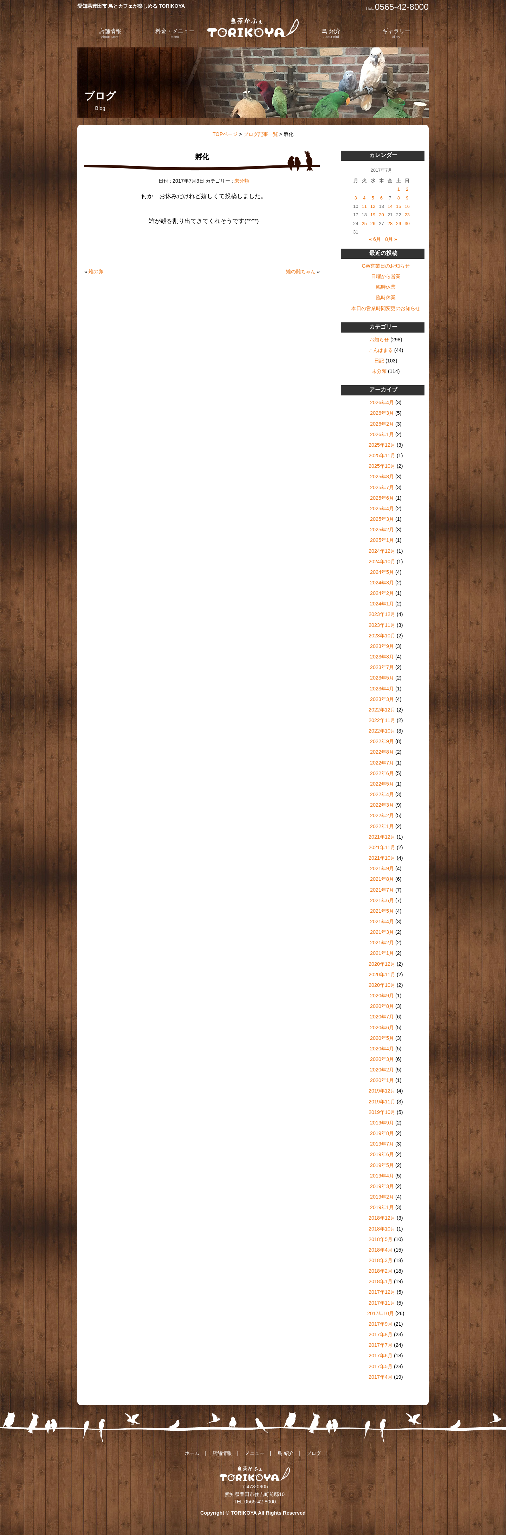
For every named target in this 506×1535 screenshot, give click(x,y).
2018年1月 (381, 1281)
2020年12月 (382, 964)
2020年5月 (382, 1038)
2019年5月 (382, 1165)
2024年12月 (382, 551)
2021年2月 (382, 942)
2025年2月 (382, 529)
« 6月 (375, 239)
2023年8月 (382, 657)
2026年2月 (382, 424)
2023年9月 (382, 646)
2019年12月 (382, 1091)
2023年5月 (382, 678)
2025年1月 (382, 540)
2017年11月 (382, 1303)
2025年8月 (382, 476)
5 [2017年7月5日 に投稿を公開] (372, 198)
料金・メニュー (175, 33)
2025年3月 (382, 519)
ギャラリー (396, 33)
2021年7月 (382, 890)
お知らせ (379, 339)
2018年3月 (381, 1260)
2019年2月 (382, 1197)
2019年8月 (382, 1133)
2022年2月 (382, 815)
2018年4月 (381, 1250)
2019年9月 (382, 1123)
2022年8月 (382, 752)
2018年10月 (382, 1229)
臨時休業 (386, 287)
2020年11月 (382, 974)
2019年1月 (382, 1207)
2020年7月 (382, 1016)
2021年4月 (382, 921)
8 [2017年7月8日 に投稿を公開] (398, 198)
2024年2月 (382, 593)
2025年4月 (382, 508)
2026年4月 (382, 402)
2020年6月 (382, 1027)
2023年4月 (382, 688)
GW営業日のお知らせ (386, 266)
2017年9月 (381, 1324)
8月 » (391, 239)
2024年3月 (382, 582)
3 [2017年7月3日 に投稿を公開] (356, 198)
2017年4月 (381, 1377)
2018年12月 (382, 1218)
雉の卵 (96, 271)
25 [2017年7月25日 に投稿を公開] (364, 223)
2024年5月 (382, 572)
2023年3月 (382, 699)
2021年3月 (382, 932)
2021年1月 (382, 953)
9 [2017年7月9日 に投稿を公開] (407, 198)
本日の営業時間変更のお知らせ (385, 308)
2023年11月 (382, 625)
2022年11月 (382, 720)
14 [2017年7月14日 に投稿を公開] (390, 206)
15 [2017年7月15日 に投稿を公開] (398, 206)
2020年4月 (382, 1048)
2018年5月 (381, 1239)
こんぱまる (380, 350)
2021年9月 (382, 868)
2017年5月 (381, 1366)
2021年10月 (382, 858)
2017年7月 (381, 1345)
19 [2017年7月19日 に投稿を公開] (372, 214)
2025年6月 (382, 498)
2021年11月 (382, 847)
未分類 (241, 181)
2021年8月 (382, 879)
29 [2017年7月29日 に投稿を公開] (398, 223)
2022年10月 (382, 731)
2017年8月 (381, 1334)
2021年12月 (382, 837)
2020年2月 (382, 1069)
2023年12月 (382, 614)
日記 (379, 360)
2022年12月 (382, 710)
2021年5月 (382, 911)
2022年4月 (382, 794)
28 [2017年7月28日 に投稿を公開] (390, 223)
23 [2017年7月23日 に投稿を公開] (407, 214)
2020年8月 (382, 1006)
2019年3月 (382, 1186)
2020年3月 (382, 1059)
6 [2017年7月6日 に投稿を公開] (381, 198)
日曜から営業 (386, 276)
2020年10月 (382, 985)
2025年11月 (382, 455)
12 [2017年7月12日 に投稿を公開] (372, 206)
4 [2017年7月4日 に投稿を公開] (364, 198)
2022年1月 (382, 826)
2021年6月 (382, 900)
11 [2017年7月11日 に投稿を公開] (364, 206)
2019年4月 (382, 1176)
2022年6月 (382, 773)
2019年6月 (382, 1154)
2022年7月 (382, 763)
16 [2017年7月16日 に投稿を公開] (407, 206)
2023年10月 (382, 635)
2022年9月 (382, 741)
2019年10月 (382, 1112)
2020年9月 (382, 995)
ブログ (313, 1453)
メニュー (255, 1453)
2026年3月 (382, 413)
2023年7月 (382, 667)
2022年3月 (382, 805)
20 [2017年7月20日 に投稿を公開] (381, 214)
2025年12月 (382, 445)
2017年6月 (381, 1355)
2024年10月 (382, 561)
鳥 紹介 (331, 33)
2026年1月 (382, 434)
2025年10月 (382, 466)
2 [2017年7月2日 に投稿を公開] (407, 189)
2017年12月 (382, 1292)
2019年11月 (382, 1101)
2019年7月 (382, 1144)
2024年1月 (382, 603)
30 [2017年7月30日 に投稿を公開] (407, 223)
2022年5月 (382, 784)
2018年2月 (381, 1271)
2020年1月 (382, 1080)
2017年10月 (380, 1313)
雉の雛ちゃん (301, 271)
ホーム (192, 1453)
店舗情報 (110, 33)
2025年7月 (382, 487)
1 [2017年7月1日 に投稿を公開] (398, 189)
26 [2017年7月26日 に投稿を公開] (372, 223)
